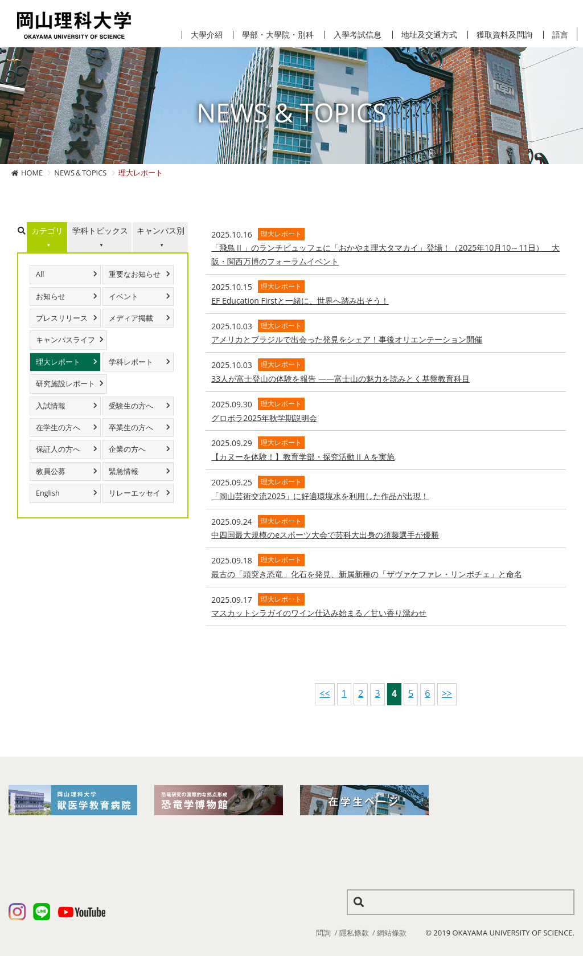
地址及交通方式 (429, 35)
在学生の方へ (58, 427)
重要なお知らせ (135, 274)
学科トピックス (100, 230)
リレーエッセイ (135, 493)
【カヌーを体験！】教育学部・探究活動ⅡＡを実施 (303, 456)
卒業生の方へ (131, 427)
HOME (32, 172)
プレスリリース (62, 318)
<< (324, 693)
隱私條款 (354, 933)
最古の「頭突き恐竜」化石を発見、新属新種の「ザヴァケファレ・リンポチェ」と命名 (366, 574)
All (40, 274)
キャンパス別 (160, 230)
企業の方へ (127, 449)
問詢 (323, 933)
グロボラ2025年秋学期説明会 (264, 417)
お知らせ (50, 296)
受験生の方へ (131, 406)
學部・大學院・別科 (278, 35)
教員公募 (50, 471)
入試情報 (50, 406)
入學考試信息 (357, 35)
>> (447, 693)
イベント (123, 296)
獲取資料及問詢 (504, 35)
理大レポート (58, 362)
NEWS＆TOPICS (80, 172)
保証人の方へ (58, 449)
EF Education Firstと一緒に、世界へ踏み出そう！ (299, 300)
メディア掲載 (131, 318)
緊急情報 (123, 471)
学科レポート (131, 362)
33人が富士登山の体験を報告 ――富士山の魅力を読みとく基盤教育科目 (340, 378)
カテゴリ (47, 230)
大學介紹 (207, 35)
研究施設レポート (65, 384)
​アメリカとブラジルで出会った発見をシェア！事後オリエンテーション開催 (346, 339)
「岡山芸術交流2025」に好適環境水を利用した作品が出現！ (320, 496)
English (48, 493)
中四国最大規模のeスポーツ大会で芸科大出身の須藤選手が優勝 (325, 534)
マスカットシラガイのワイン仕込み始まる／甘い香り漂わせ (318, 612)
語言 (560, 35)
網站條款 (392, 933)
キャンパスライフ (65, 340)
